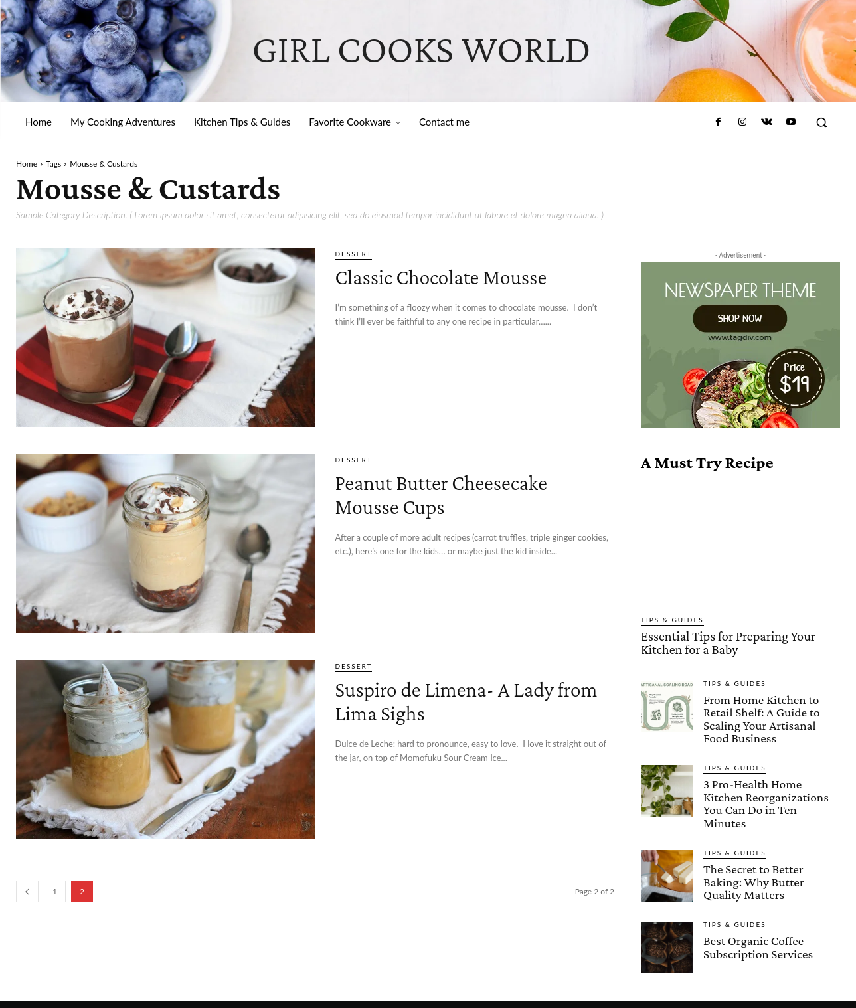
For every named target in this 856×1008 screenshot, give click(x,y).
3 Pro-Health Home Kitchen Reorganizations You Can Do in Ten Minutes (771, 793)
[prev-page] (27, 891)
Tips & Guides (672, 620)
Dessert (354, 254)
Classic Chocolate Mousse (469, 275)
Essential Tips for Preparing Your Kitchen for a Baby (723, 642)
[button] (821, 122)
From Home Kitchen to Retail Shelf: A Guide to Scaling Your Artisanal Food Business (760, 716)
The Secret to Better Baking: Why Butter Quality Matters (752, 864)
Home (26, 164)
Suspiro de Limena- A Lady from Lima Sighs (474, 699)
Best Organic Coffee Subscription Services (757, 929)
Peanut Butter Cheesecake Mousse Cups (469, 493)
